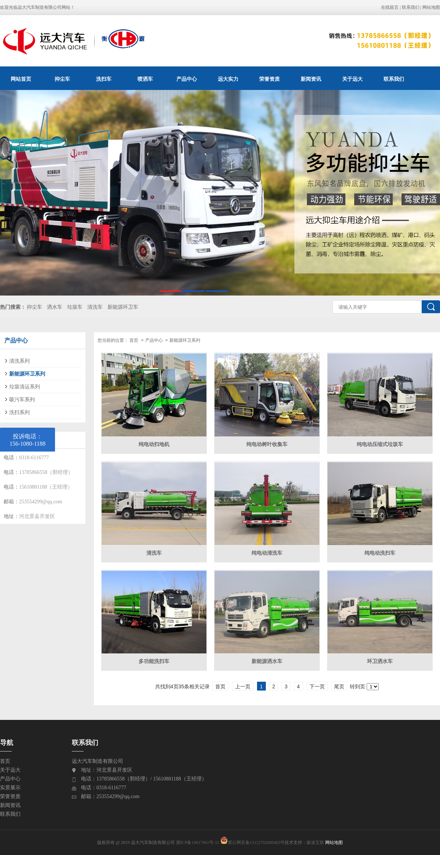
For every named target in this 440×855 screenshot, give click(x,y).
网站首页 (21, 79)
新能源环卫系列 (184, 340)
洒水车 (54, 307)
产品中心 (186, 79)
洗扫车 (103, 79)
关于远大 (352, 79)
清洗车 (95, 307)
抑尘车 (62, 79)
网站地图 (431, 7)
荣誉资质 (269, 79)
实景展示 (10, 787)
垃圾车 (74, 307)
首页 (133, 340)
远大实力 (228, 79)
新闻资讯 (311, 79)
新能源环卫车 (122, 307)
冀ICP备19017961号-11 (197, 842)
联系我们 (410, 7)
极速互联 (315, 842)
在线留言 (390, 7)
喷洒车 (145, 79)
